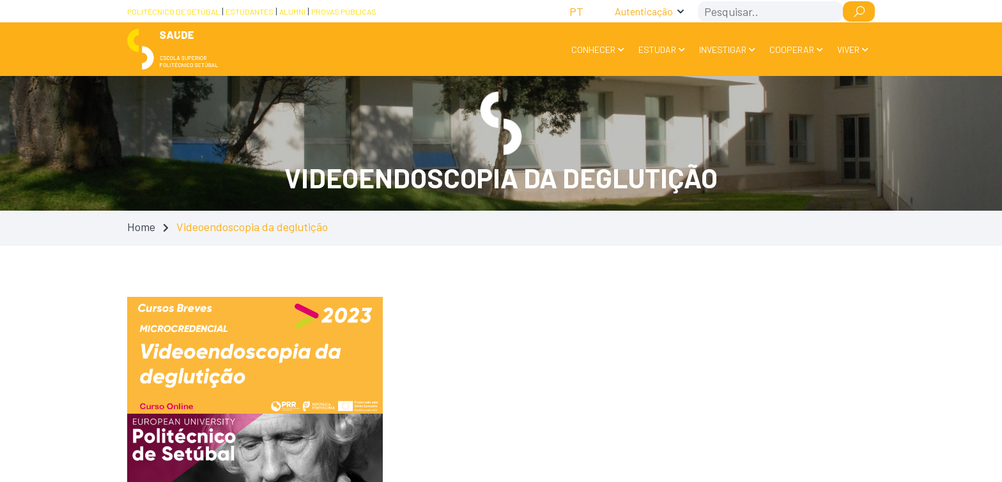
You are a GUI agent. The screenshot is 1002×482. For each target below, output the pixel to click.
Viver (848, 49)
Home (141, 227)
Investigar (722, 49)
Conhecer (593, 49)
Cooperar (791, 49)
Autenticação (644, 11)
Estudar (657, 49)
